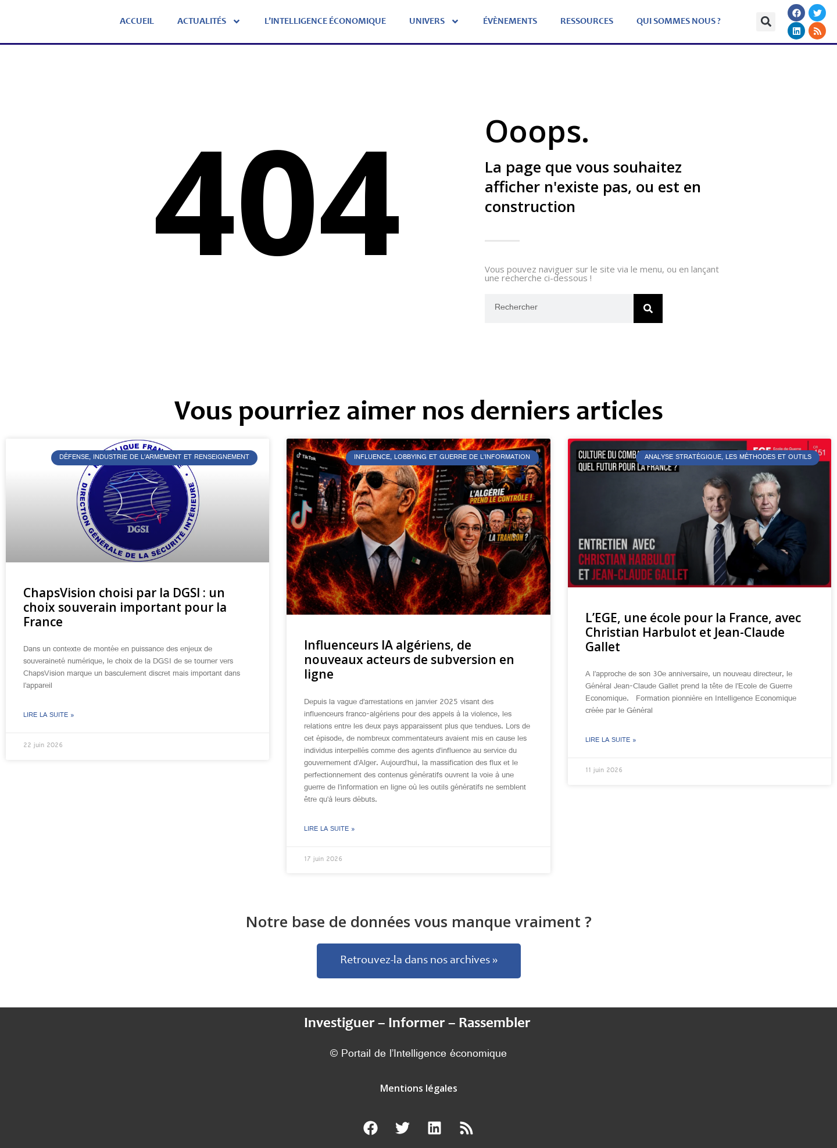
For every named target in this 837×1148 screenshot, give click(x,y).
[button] (765, 21)
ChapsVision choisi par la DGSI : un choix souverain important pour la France (125, 607)
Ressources (586, 21)
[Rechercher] (648, 308)
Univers (434, 21)
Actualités (209, 21)
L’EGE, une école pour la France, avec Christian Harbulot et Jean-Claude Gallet (693, 632)
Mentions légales (418, 1088)
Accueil (137, 21)
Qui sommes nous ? (678, 21)
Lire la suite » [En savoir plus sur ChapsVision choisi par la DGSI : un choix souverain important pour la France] (48, 716)
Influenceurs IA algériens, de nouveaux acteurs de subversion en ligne (409, 659)
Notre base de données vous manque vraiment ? (419, 921)
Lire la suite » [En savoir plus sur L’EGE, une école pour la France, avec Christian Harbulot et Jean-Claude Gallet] (610, 741)
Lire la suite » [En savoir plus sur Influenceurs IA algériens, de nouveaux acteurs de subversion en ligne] (329, 829)
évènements (510, 21)
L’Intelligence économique (325, 21)
